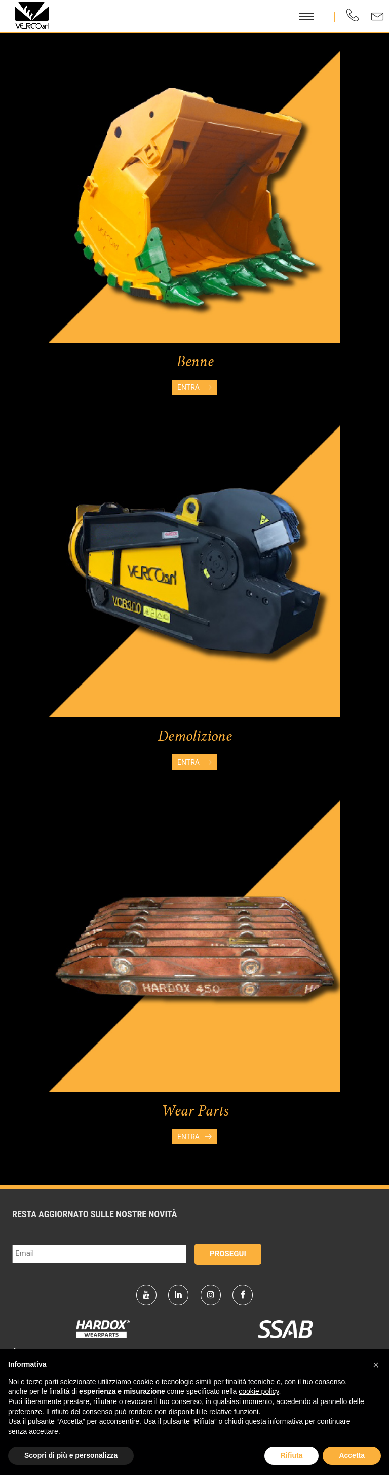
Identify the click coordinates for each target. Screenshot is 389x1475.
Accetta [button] (352, 1455)
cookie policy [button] (259, 1391)
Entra (194, 387)
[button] (376, 1365)
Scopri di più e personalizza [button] (71, 1455)
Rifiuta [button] (292, 1455)
